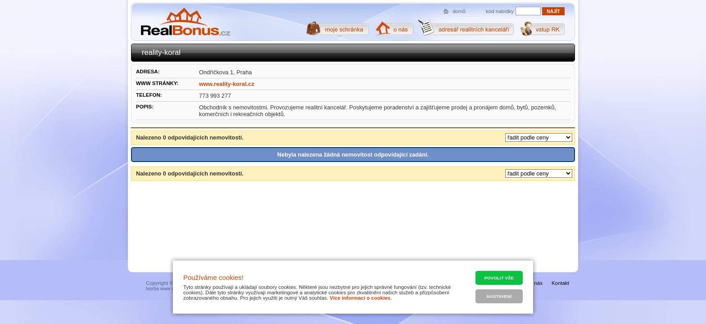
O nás (536, 283)
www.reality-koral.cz (226, 84)
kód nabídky (500, 11)
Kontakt (560, 283)
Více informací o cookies (360, 298)
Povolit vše (499, 277)
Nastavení (499, 296)
